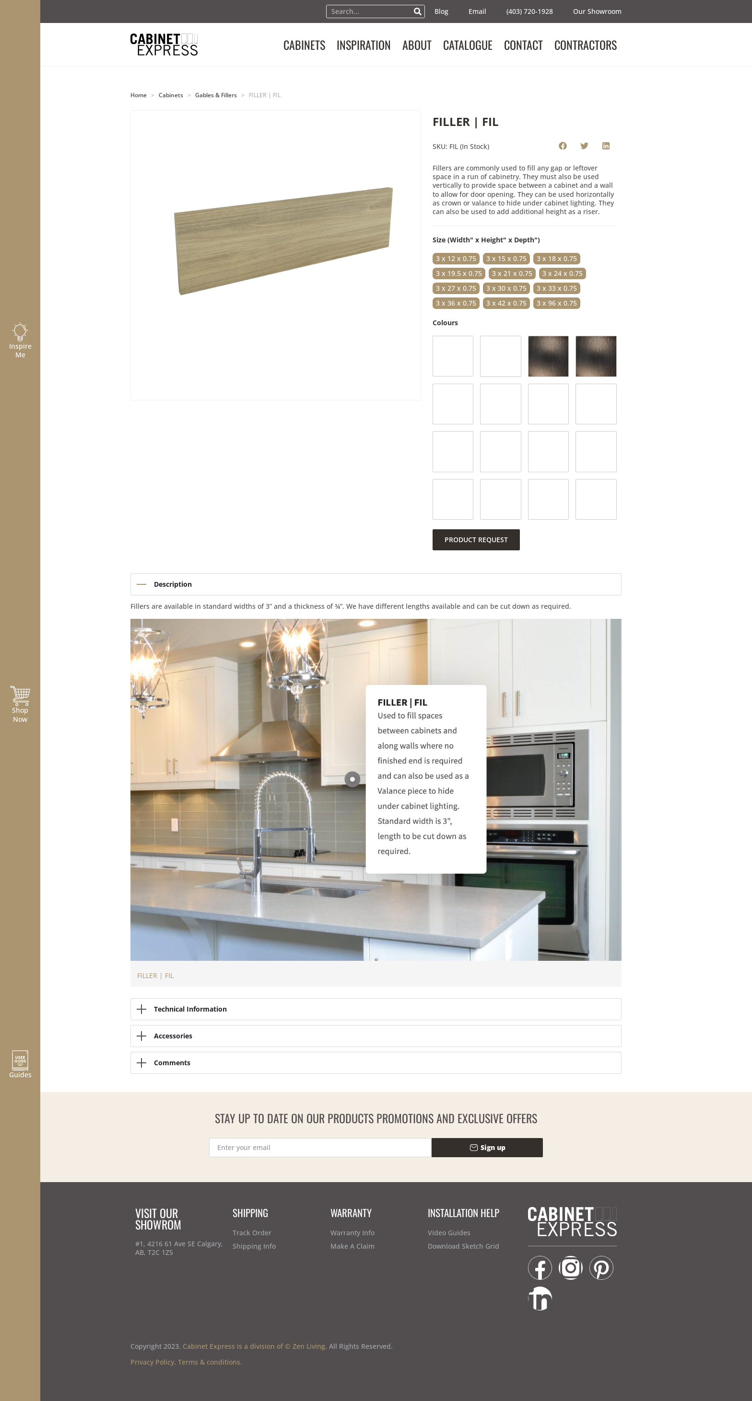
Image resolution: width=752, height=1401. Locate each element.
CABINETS (304, 44)
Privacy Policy (152, 1362)
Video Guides (449, 1232)
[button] (563, 145)
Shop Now (20, 714)
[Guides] (20, 1060)
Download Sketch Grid (463, 1246)
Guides (20, 1074)
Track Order (252, 1232)
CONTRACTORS (585, 44)
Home (138, 95)
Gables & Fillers (216, 95)
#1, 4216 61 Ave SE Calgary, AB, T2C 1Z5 (179, 1248)
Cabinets (171, 95)
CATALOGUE (468, 44)
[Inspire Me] (20, 332)
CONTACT (523, 44)
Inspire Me (20, 350)
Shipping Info (254, 1246)
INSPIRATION (364, 44)
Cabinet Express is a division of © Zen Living (254, 1346)
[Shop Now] (20, 696)
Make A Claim (352, 1246)
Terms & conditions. (210, 1362)
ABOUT (417, 44)
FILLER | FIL (155, 975)
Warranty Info (352, 1232)
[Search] (417, 11)
